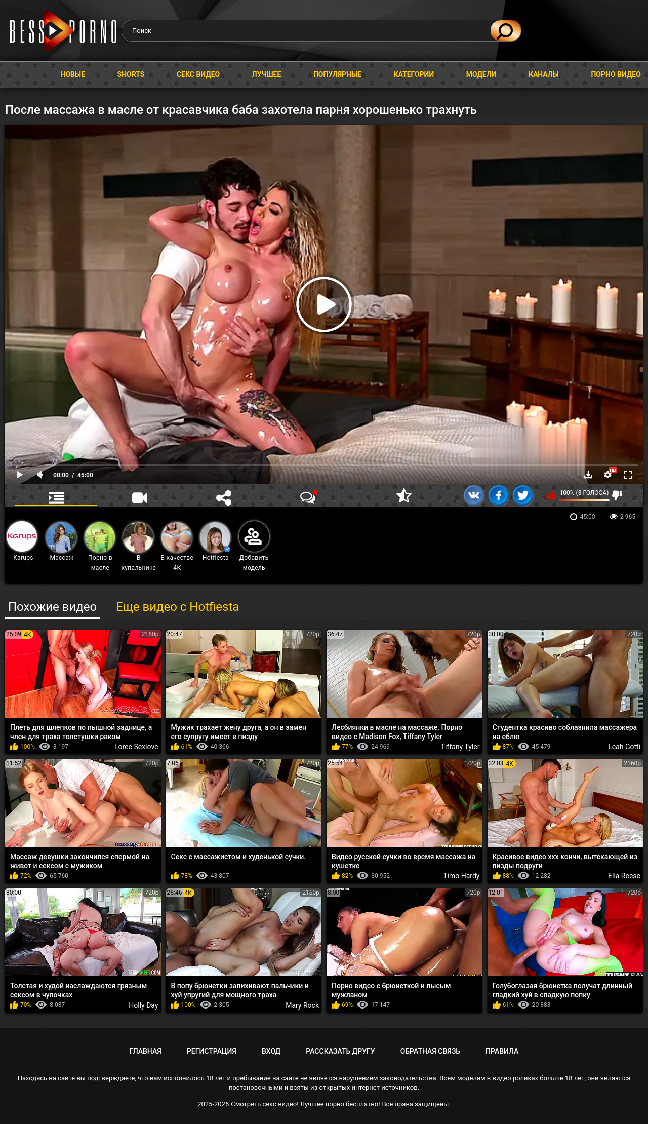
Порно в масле (100, 546)
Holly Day (143, 1005)
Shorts (131, 74)
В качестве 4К (177, 546)
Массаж (61, 541)
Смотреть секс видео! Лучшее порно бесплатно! (305, 1104)
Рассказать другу (340, 1051)
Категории (413, 74)
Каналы (544, 74)
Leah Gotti (624, 747)
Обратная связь (430, 1051)
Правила (501, 1051)
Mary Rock (302, 1005)
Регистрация (211, 1051)
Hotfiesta (215, 541)
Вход (271, 1051)
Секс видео (198, 74)
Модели (481, 74)
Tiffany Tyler (460, 747)
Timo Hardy (461, 876)
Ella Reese (624, 876)
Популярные (337, 74)
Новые (73, 74)
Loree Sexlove (136, 747)
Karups (22, 541)
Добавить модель (254, 546)
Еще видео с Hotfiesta (177, 607)
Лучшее (266, 74)
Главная (17, 75)
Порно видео (615, 74)
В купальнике (139, 546)
